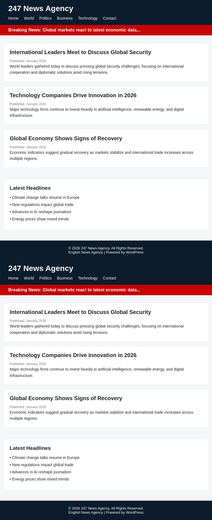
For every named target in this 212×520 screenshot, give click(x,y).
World (29, 18)
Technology (88, 18)
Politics (45, 18)
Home (13, 18)
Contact (109, 18)
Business (65, 18)
